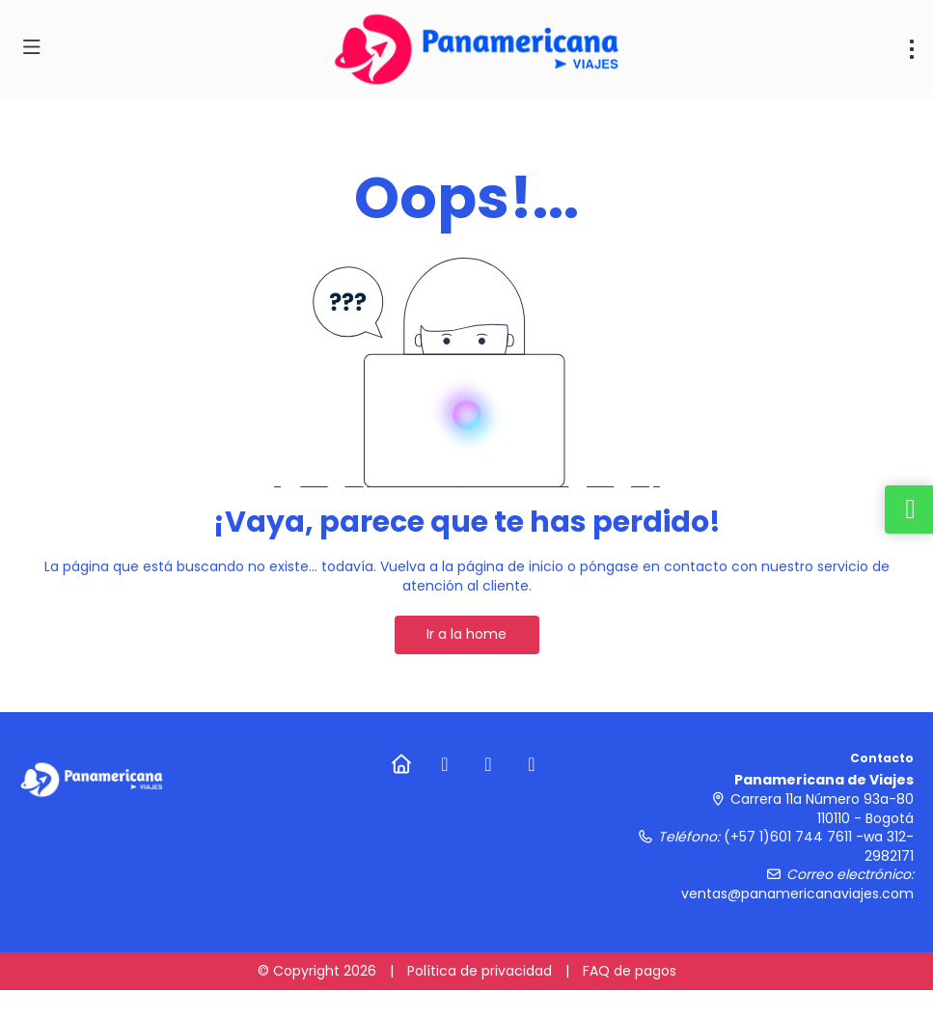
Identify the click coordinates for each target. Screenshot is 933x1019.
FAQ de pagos (629, 970)
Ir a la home (466, 634)
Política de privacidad (479, 970)
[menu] (911, 49)
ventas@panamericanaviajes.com (797, 893)
